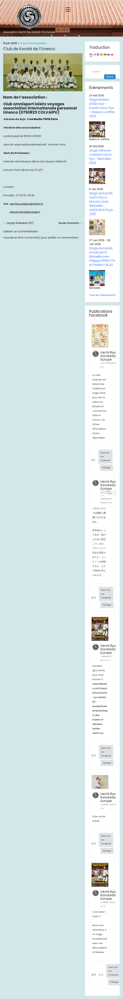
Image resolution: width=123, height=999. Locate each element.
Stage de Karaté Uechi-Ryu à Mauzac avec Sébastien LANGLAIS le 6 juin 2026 (101, 203)
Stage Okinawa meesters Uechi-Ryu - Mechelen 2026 (101, 156)
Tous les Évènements (102, 295)
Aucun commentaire (33, 43)
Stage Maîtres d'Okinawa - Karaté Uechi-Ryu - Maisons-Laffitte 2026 (102, 107)
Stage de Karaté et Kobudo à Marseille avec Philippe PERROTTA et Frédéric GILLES (102, 256)
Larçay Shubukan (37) (18, 223)
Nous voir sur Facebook (105, 456)
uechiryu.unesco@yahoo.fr (26, 204)
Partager (106, 467)
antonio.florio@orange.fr (25, 212)
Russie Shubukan (70, 223)
